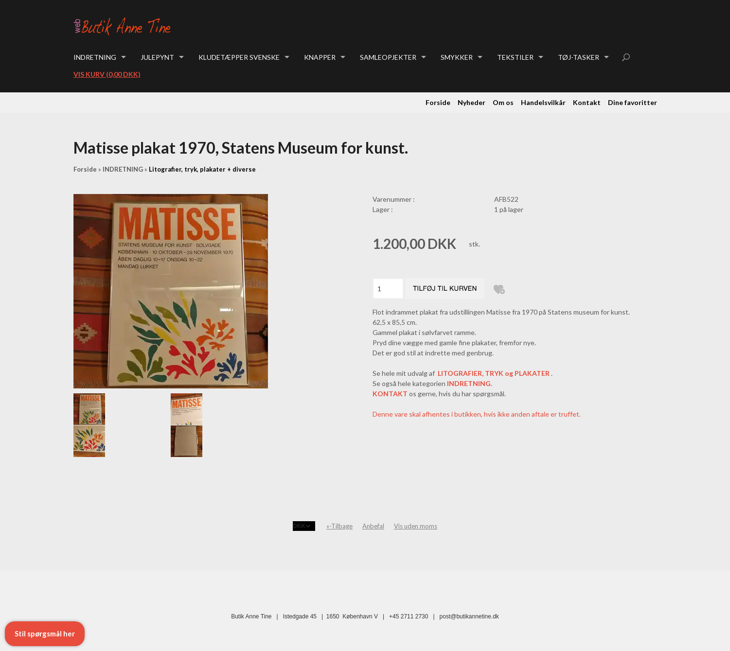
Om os (503, 102)
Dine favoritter (632, 102)
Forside (438, 102)
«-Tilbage (339, 526)
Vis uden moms (415, 526)
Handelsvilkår (543, 102)
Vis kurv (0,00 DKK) (107, 74)
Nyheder (471, 102)
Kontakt (587, 102)
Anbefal (373, 526)
